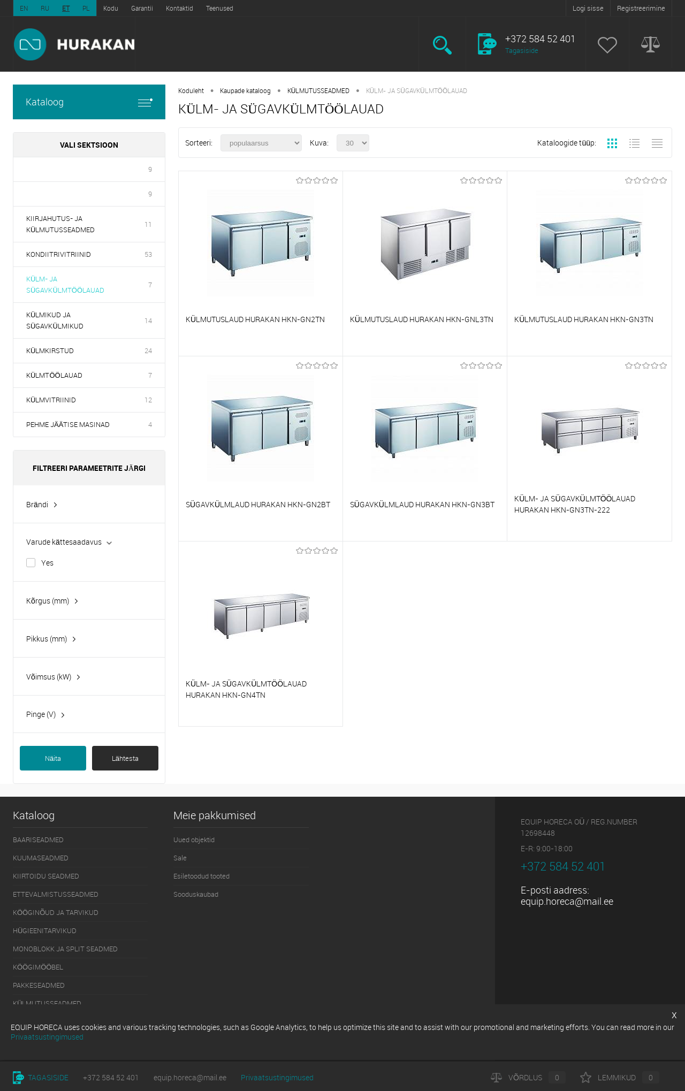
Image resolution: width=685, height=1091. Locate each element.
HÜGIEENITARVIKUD (45, 930)
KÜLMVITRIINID (51, 400)
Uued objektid (194, 839)
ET (66, 8)
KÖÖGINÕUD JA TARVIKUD (55, 912)
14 (148, 320)
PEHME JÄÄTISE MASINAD (68, 424)
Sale (180, 858)
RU (45, 8)
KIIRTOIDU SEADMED (46, 876)
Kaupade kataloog (245, 90)
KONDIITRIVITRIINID (58, 254)
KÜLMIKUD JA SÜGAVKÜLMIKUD (54, 320)
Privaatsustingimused (277, 1077)
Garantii (142, 8)
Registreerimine (641, 8)
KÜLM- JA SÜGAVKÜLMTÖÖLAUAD (65, 284)
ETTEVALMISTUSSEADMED (55, 894)
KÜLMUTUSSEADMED (318, 90)
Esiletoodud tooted (201, 876)
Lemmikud (619, 1077)
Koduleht (191, 90)
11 (148, 224)
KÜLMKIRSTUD (50, 350)
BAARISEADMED (38, 839)
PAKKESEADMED (39, 985)
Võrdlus (528, 1077)
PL (86, 8)
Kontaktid (179, 8)
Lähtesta (125, 758)
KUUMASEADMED (40, 858)
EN (24, 8)
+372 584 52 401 (111, 1077)
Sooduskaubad (195, 894)
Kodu (110, 8)
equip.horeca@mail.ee (567, 901)
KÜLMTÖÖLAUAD (54, 375)
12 (148, 400)
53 (148, 254)
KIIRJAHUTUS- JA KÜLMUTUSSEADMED (60, 223)
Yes (47, 563)
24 (148, 350)
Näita (53, 758)
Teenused (219, 8)
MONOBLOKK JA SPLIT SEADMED (65, 948)
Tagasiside (521, 50)
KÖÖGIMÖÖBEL (38, 967)
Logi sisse (588, 8)
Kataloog (89, 102)
